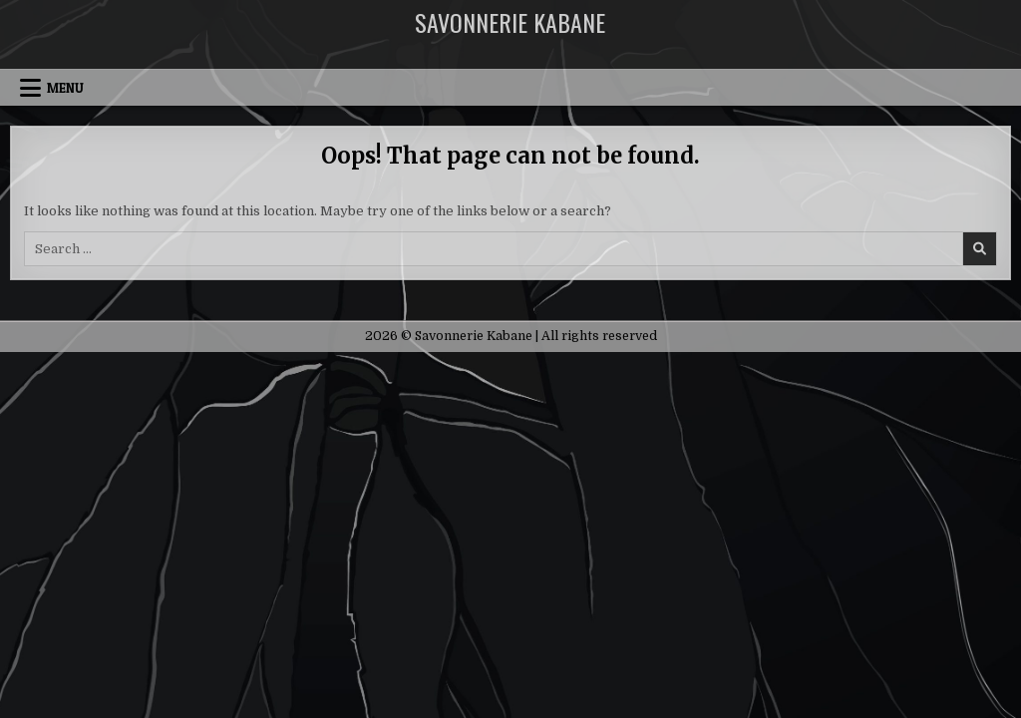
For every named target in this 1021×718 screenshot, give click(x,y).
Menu (65, 88)
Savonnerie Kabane (510, 22)
